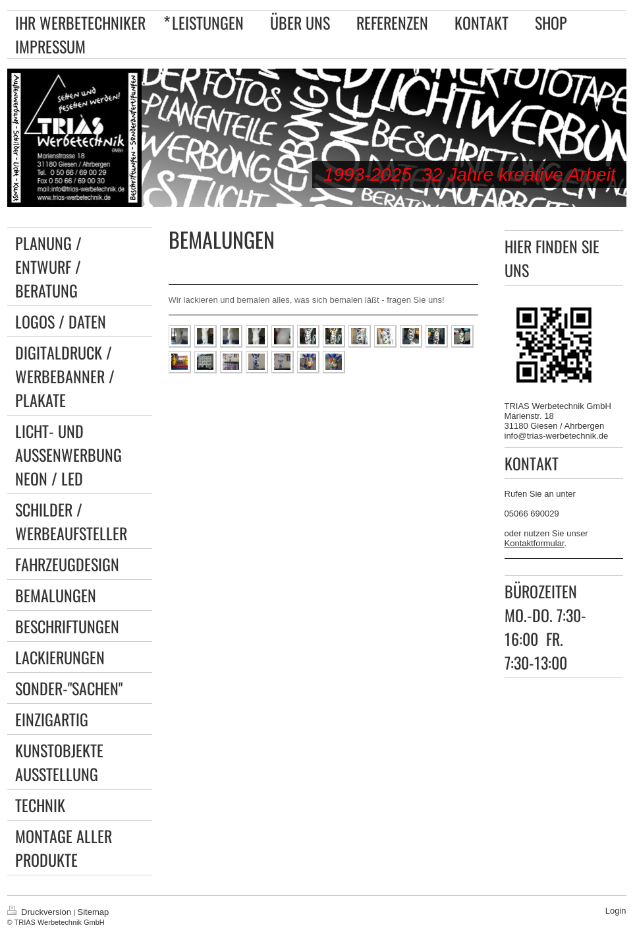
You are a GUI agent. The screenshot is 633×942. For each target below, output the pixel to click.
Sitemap (93, 912)
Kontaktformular (534, 543)
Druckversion (40, 912)
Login (615, 911)
